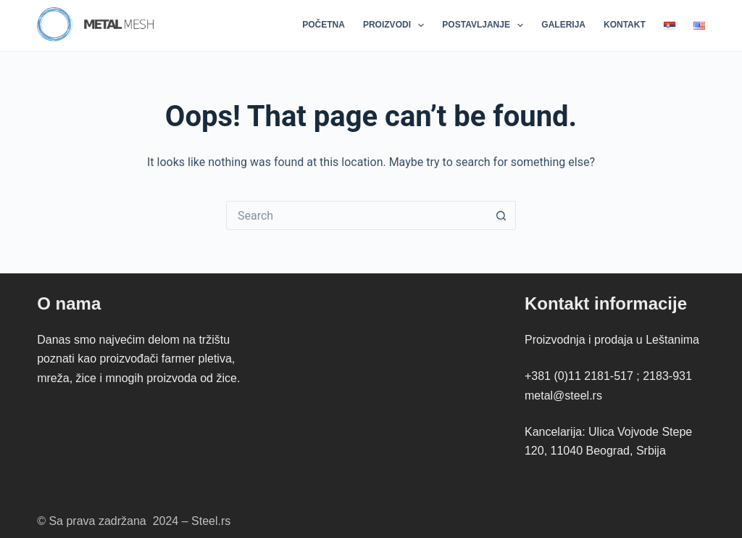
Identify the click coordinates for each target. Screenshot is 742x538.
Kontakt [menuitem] (625, 25)
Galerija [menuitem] (563, 25)
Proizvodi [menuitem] (396, 25)
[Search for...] (356, 215)
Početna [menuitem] (323, 25)
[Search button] (501, 215)
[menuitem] (669, 25)
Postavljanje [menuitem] (485, 25)
